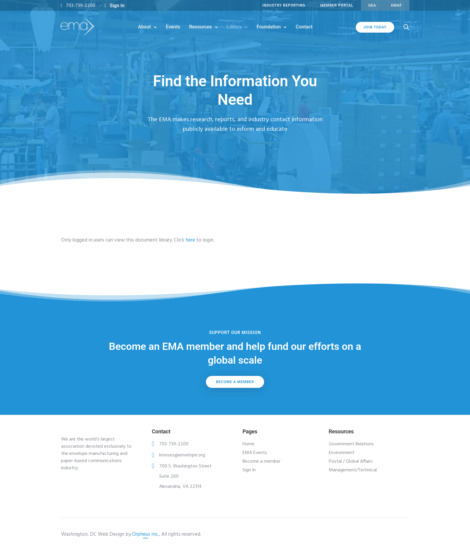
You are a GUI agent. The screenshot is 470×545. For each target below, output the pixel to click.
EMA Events (254, 453)
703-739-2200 (81, 6)
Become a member (235, 382)
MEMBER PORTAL (336, 5)
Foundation (269, 27)
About (144, 27)
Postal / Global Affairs (351, 461)
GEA (372, 5)
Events (173, 27)
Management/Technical (353, 470)
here (190, 240)
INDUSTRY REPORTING (283, 5)
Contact (304, 27)
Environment (341, 453)
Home (248, 444)
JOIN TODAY (374, 27)
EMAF (396, 5)
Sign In (117, 5)
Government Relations (351, 444)
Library (234, 27)
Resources (200, 27)
